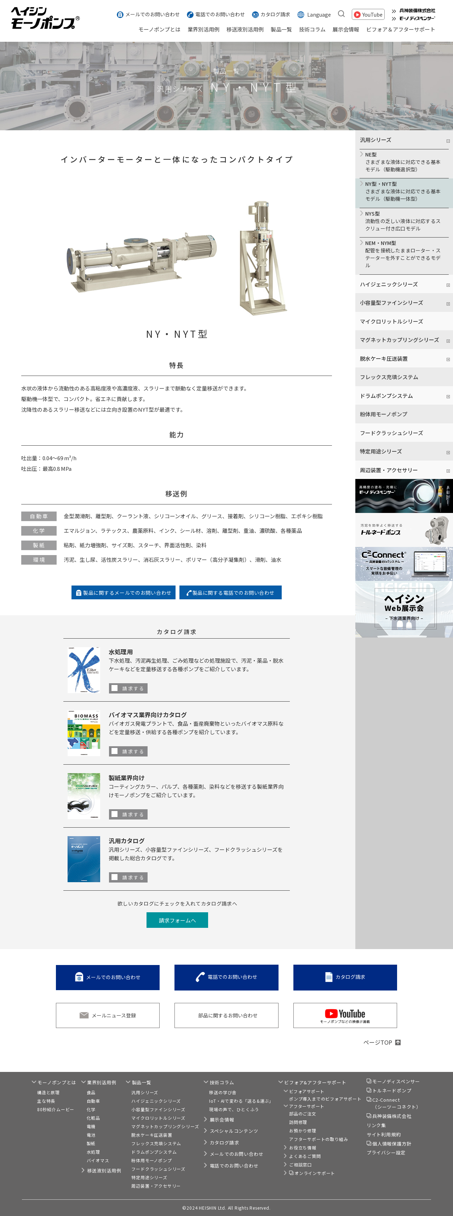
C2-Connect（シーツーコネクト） (396, 1103)
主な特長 (46, 1101)
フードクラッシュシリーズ (391, 432)
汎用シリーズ (144, 1092)
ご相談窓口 (300, 1164)
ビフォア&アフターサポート (315, 1082)
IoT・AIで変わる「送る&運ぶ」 (241, 1101)
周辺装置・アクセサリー (156, 1186)
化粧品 (93, 1118)
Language (319, 14)
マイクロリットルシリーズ (391, 321)
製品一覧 (281, 29)
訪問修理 (298, 1122)
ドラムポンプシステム (154, 1152)
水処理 (93, 1152)
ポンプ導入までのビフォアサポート (325, 1099)
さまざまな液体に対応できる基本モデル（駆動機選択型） (404, 162)
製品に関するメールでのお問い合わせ (127, 592)
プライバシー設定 (386, 1152)
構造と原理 (48, 1092)
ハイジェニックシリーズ (156, 1101)
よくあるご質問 (305, 1156)
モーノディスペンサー (396, 1081)
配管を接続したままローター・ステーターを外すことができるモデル (404, 254)
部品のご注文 (302, 1114)
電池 (91, 1135)
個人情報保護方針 (391, 1143)
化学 (91, 1109)
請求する (133, 688)
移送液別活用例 (245, 29)
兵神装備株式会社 (391, 1116)
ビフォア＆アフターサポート (400, 29)
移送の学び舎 (222, 1092)
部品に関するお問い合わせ (228, 1015)
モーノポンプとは (159, 29)
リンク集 (376, 1125)
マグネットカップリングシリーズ (165, 1126)
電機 (91, 1126)
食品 (91, 1092)
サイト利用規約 (384, 1134)
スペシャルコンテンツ (234, 1130)
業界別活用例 (203, 29)
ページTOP (377, 1042)
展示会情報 (346, 29)
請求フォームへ (177, 920)
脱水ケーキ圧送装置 (151, 1135)
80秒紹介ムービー (55, 1109)
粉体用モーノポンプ (383, 414)
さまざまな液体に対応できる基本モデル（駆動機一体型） (404, 191)
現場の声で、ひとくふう (234, 1109)
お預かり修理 (302, 1130)
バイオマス (98, 1160)
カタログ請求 (275, 14)
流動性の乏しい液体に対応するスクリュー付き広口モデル (404, 221)
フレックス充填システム (389, 377)
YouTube (372, 14)
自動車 (93, 1101)
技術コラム (312, 29)
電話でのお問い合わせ (220, 14)
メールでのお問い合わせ (152, 14)
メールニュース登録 (114, 1015)
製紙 (91, 1143)
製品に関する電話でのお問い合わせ (234, 592)
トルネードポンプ (391, 1090)
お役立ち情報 (302, 1147)
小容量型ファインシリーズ (158, 1109)
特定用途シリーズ (149, 1177)
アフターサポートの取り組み (318, 1139)
